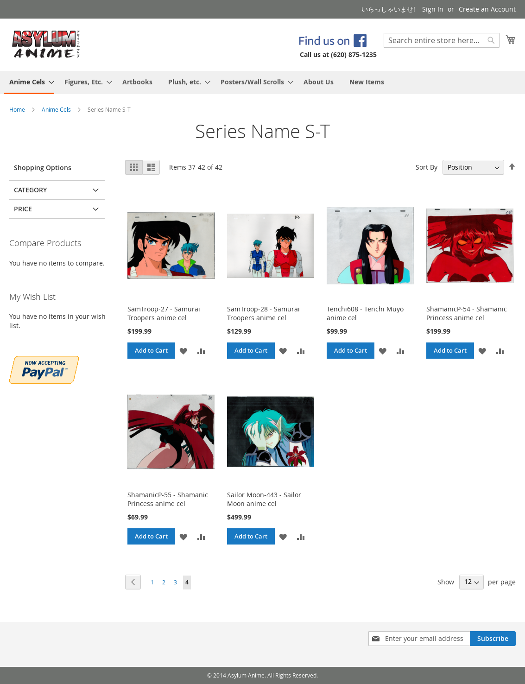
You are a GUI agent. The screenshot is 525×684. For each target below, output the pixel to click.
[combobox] (442, 40)
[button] (183, 350)
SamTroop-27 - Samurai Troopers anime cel (163, 313)
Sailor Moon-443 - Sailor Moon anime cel (264, 499)
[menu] (262, 82)
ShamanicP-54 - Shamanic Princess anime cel (466, 313)
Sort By (426, 167)
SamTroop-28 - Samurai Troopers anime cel (263, 313)
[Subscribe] (493, 638)
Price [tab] (23, 208)
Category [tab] (30, 189)
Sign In (432, 9)
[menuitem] (29, 82)
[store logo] (46, 44)
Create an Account (487, 9)
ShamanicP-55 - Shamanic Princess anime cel (167, 499)
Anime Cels (57, 109)
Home (17, 109)
